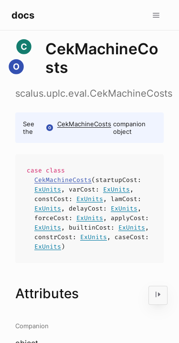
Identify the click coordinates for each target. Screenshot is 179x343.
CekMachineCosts (84, 124)
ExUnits (47, 189)
